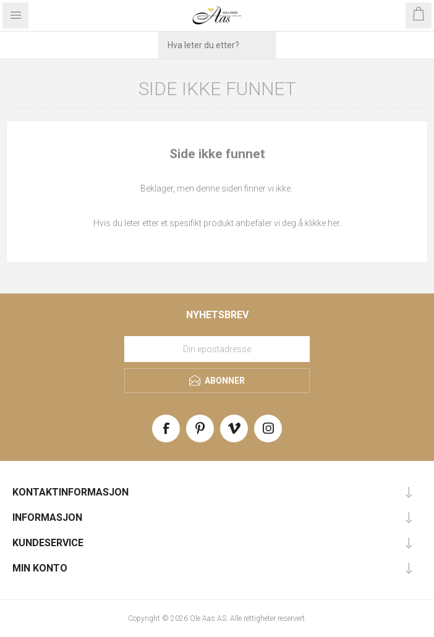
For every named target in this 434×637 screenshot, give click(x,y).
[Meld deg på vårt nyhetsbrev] (217, 349)
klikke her (322, 223)
